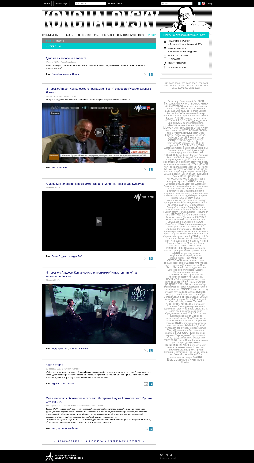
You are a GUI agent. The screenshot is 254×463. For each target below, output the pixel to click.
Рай (80, 256)
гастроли (202, 195)
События (122, 35)
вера (202, 178)
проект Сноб (197, 133)
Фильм (169, 118)
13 (85, 441)
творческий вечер (195, 113)
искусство (187, 103)
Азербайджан (192, 150)
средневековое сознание (189, 311)
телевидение (195, 325)
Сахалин (76, 74)
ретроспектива (176, 284)
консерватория (176, 226)
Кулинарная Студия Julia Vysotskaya (185, 235)
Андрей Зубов (173, 159)
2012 (177, 85)
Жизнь (69, 35)
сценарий (175, 316)
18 (101, 441)
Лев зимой (178, 238)
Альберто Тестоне (188, 155)
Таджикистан (199, 318)
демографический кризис (177, 202)
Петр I (203, 265)
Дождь (191, 207)
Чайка (187, 344)
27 (129, 441)
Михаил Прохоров (173, 250)
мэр (204, 250)
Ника (187, 258)
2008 (199, 83)
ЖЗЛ (204, 209)
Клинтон (189, 224)
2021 (191, 88)
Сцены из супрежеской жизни (183, 317)
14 (89, 441)
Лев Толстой (191, 238)
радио (178, 282)
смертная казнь (196, 306)
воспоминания (182, 193)
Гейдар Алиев (178, 198)
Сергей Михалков (180, 301)
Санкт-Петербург (196, 294)
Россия (73, 348)
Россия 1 (197, 289)
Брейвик (176, 174)
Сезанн (195, 297)
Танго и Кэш (181, 320)
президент (174, 276)
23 (117, 441)
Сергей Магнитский (196, 299)
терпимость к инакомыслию (191, 328)
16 (95, 441)
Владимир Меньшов (185, 186)
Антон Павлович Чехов (176, 164)
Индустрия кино (60, 348)
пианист (171, 133)
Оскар (197, 127)
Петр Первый (174, 267)
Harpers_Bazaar (191, 118)
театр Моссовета (175, 325)
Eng (210, 3)
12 (82, 441)
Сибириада (186, 303)
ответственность (188, 135)
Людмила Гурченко (176, 243)
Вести (55, 167)
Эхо (171, 354)
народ (175, 253)
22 (114, 441)
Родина (175, 286)
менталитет (195, 245)
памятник (177, 265)
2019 (180, 88)
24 (120, 441)
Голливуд (185, 120)
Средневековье (175, 313)
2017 (205, 85)
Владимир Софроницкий (177, 148)
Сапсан (70, 383)
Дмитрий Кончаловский (191, 205)
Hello (203, 118)
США (189, 318)
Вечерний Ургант (176, 181)
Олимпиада (201, 263)
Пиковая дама (191, 267)
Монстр (189, 250)
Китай (180, 224)
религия (201, 281)
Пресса (151, 35)
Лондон (204, 241)
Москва (168, 127)
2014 (188, 85)
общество (176, 140)
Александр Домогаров (180, 152)
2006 (188, 83)
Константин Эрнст (193, 226)
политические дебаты (192, 269)
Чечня (189, 347)
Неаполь (197, 255)
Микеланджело (176, 247)
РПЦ (205, 289)
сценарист (185, 316)
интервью (180, 214)
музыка (198, 250)
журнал (55, 383)
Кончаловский (184, 229)
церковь (194, 342)
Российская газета (61, 74)
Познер (177, 269)
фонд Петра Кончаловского (193, 340)
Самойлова (181, 294)
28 (133, 441)
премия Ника (196, 276)
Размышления (51, 35)
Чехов (181, 347)
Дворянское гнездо (193, 200)
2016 (199, 85)
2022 (197, 88)
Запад (194, 148)
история (171, 120)
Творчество (83, 35)
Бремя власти (188, 174)
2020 (185, 88)
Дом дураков (200, 120)
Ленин (167, 241)
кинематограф (174, 105)
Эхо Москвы (181, 354)
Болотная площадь (194, 169)
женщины (203, 148)
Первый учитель (190, 265)
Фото (141, 35)
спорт (172, 311)
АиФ (201, 150)
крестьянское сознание (195, 231)
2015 (194, 85)
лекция (202, 238)
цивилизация (174, 344)
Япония (63, 167)
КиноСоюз (170, 224)
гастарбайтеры (189, 195)
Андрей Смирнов (190, 159)
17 (98, 441)
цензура (184, 342)
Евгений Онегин (182, 209)
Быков (176, 176)
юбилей (196, 354)
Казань (177, 222)
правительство (178, 274)
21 (110, 441)
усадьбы (178, 337)
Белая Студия (59, 256)
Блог (133, 35)
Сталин (201, 313)
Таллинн (169, 320)
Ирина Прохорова (185, 217)
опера (168, 265)
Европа (196, 209)
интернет (194, 214)
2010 (165, 85)
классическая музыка (195, 106)
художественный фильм (195, 115)
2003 (171, 83)
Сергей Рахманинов (190, 137)
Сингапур (183, 306)
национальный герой (181, 255)
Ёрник (171, 150)
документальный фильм (185, 111)
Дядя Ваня (195, 142)
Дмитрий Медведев (177, 207)
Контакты (166, 455)
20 (107, 441)
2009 (205, 83)
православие (196, 274)
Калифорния (188, 222)
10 (76, 441)
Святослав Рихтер (177, 143)
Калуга (199, 222)
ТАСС (191, 320)
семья (204, 296)
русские (191, 292)
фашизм (187, 337)
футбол (176, 342)
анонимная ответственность (193, 161)
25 (123, 441)
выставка (176, 195)
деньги (199, 125)
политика (183, 132)
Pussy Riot (172, 135)
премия (184, 276)
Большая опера (172, 171)
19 (104, 441)
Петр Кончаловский (195, 130)
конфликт (171, 229)
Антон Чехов (198, 164)
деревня (172, 145)
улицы (170, 337)
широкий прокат (194, 349)
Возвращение (196, 188)
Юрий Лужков (190, 360)
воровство (169, 193)
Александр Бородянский (180, 101)
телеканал (83, 348)
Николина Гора (190, 260)
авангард (179, 150)
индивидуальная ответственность (186, 123)
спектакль (201, 308)
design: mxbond (168, 458)
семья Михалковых (175, 299)
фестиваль (171, 339)
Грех (189, 197)
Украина (170, 335)
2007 (194, 83)
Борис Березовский (191, 171)
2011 (171, 85)
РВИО (192, 282)
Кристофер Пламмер (175, 233)
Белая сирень (181, 167)
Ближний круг (173, 169)
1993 (165, 83)
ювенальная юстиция (181, 357)
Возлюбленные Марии (179, 190)
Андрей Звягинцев (195, 157)
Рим (196, 284)
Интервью (49, 40)
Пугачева (170, 282)
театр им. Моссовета (195, 323)
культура (72, 256)
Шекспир (198, 347)
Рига (191, 284)
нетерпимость (177, 258)
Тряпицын (201, 333)
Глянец (178, 117)
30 (139, 441)
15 (92, 441)
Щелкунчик (169, 352)
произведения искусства (192, 279)
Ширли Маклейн (177, 349)
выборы (180, 113)
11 (79, 441)
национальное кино (191, 253)
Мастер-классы (104, 35)
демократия (187, 108)
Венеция (193, 178)
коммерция (200, 224)
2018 (174, 88)
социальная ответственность (179, 308)
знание (181, 125)
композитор (173, 108)
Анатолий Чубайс (176, 157)
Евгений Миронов (173, 115)
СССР (191, 313)
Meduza (190, 125)
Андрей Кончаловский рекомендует (184, 35)
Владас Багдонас (185, 183)
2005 (182, 83)
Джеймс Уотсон (199, 202)
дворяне (188, 127)
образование (178, 263)
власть (183, 188)
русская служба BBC (68, 428)
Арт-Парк (168, 167)
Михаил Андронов (195, 248)
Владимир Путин (190, 145)
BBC (54, 428)
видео (190, 181)
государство (193, 140)
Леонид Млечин (179, 241)
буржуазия (202, 174)
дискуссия (173, 205)
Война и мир (197, 190)
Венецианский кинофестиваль (183, 177)
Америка (203, 155)
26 (126, 441)
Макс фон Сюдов (196, 243)
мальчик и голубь (178, 245)
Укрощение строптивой (190, 335)
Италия (172, 125)
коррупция (199, 228)
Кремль (168, 231)
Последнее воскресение (185, 272)
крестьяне (177, 231)
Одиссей (190, 263)
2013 (182, 85)
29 (136, 441)
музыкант (179, 127)
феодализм (199, 337)
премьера (172, 279)
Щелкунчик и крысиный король (192, 352)
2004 (177, 83)
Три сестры (184, 332)
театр (179, 322)
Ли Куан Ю (193, 241)
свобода (186, 297)
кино (204, 103)
